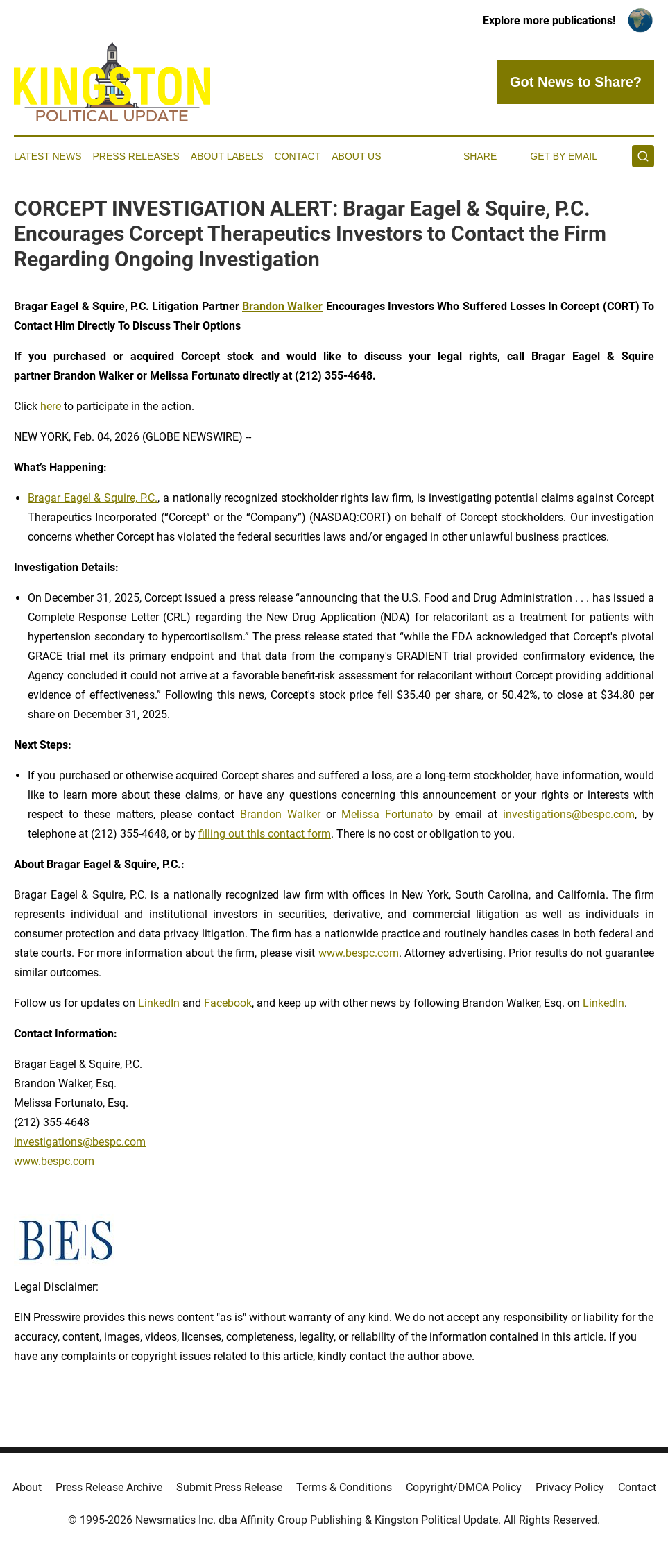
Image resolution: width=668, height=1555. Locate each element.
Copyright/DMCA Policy (464, 1487)
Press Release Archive (108, 1487)
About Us (356, 156)
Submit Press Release (229, 1487)
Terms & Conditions (344, 1487)
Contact (298, 156)
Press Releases (136, 156)
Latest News (48, 156)
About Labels (227, 156)
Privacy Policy (570, 1487)
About (27, 1487)
